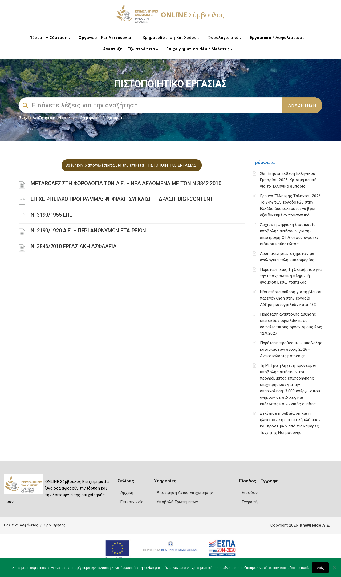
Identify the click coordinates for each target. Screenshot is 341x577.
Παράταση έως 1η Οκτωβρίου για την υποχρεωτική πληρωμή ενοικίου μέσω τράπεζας (291, 276)
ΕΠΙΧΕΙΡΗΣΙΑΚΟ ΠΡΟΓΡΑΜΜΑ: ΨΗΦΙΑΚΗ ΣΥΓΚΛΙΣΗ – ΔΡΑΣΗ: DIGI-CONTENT (122, 199)
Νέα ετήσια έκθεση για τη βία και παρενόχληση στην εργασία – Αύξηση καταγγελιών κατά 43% (291, 298)
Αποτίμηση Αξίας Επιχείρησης (185, 492)
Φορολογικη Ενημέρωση (79, 118)
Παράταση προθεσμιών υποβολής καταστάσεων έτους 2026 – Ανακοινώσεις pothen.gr (291, 349)
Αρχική (126, 492)
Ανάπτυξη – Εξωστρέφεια (130, 49)
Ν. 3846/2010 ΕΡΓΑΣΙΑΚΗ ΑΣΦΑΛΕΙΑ (74, 246)
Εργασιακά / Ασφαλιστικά (277, 37)
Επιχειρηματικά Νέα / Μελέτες (199, 49)
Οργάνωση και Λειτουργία (106, 37)
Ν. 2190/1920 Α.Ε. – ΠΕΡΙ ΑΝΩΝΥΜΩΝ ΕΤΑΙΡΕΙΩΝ (88, 230)
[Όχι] (334, 570)
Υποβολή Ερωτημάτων (177, 501)
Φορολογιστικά (224, 37)
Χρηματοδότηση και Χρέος (171, 37)
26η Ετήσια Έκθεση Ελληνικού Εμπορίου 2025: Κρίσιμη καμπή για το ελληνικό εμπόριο (288, 180)
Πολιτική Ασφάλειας (21, 525)
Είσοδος (250, 492)
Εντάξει (320, 568)
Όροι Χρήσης (54, 525)
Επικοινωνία (131, 501)
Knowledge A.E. (315, 525)
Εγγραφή (250, 501)
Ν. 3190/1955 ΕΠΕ (51, 215)
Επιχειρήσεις (113, 118)
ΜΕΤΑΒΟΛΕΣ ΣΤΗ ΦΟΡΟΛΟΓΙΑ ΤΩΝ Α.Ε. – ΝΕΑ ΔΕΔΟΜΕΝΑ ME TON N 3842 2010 (126, 183)
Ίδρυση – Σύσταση (50, 37)
